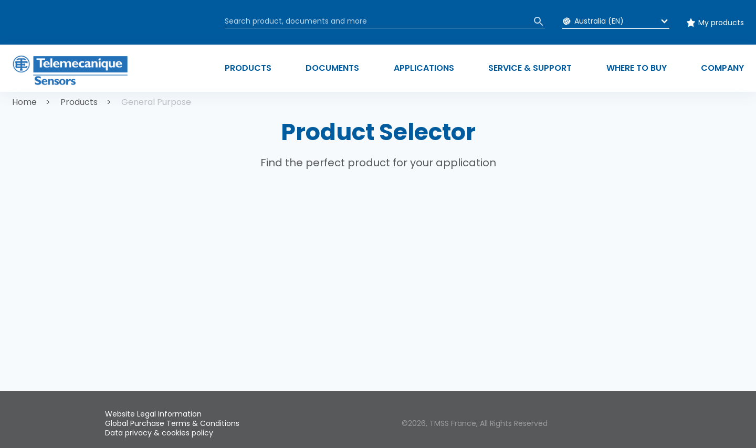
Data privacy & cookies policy (159, 433)
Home (24, 102)
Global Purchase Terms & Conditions (172, 423)
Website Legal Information (153, 414)
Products (79, 102)
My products (721, 22)
